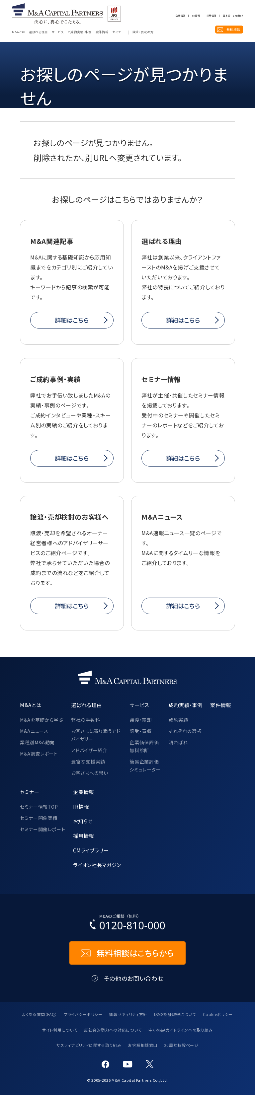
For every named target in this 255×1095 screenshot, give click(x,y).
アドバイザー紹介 (89, 750)
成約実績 (178, 719)
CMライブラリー (90, 850)
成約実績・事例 (185, 704)
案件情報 (102, 32)
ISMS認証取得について (175, 1014)
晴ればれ (178, 742)
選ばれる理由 (38, 32)
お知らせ (83, 821)
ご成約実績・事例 (80, 32)
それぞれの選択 (185, 731)
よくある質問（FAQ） (39, 1014)
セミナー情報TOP (39, 806)
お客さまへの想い (89, 772)
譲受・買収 (140, 731)
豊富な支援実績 (88, 761)
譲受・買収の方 (142, 32)
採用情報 (211, 16)
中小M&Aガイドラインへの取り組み (180, 1030)
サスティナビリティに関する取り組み (88, 1045)
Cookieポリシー (218, 1014)
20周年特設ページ (181, 1045)
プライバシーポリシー (83, 1014)
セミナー (118, 32)
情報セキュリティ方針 (128, 1014)
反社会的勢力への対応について (113, 1030)
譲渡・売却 (140, 719)
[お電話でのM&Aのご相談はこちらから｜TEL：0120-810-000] (127, 923)
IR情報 (196, 16)
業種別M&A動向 (37, 742)
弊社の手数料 (85, 719)
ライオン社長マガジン (97, 864)
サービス (58, 32)
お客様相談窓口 (142, 1045)
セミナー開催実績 (38, 818)
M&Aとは (18, 32)
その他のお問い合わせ (133, 978)
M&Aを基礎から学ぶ (41, 719)
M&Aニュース (34, 731)
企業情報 (180, 16)
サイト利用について (59, 1030)
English (238, 16)
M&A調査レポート (39, 753)
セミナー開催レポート (42, 829)
